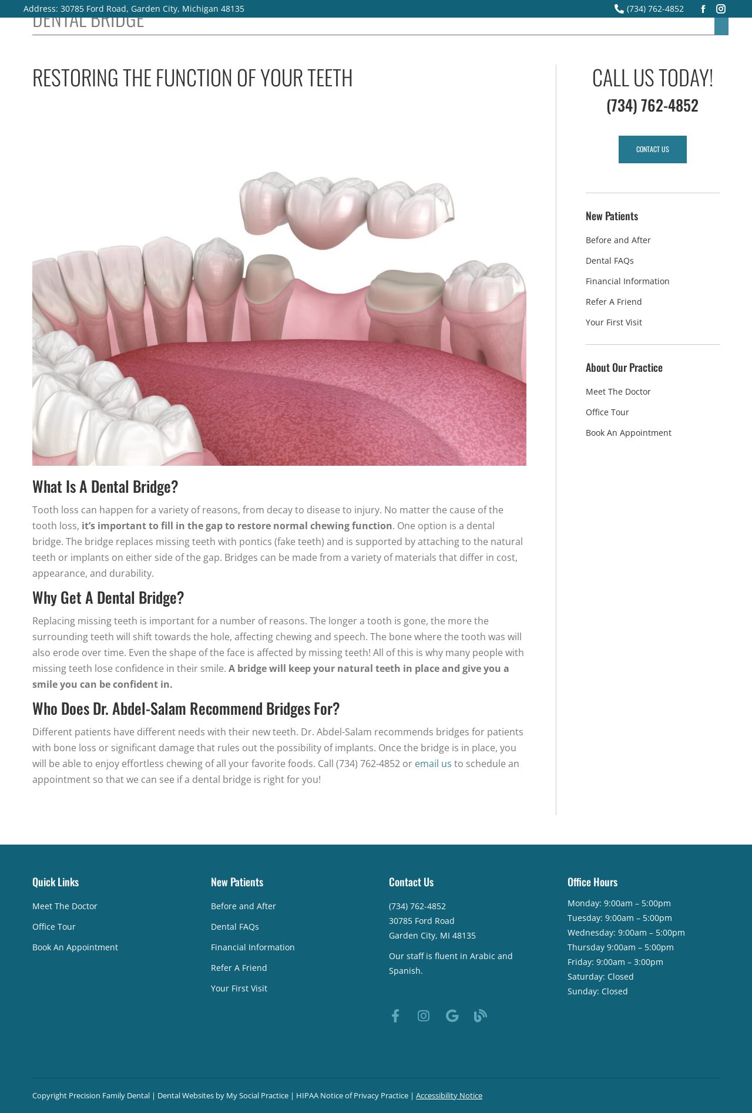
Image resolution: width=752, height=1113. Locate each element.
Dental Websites (185, 1095)
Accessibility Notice (449, 1095)
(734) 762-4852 (649, 8)
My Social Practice (256, 1095)
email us (433, 763)
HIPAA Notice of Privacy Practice (352, 1095)
